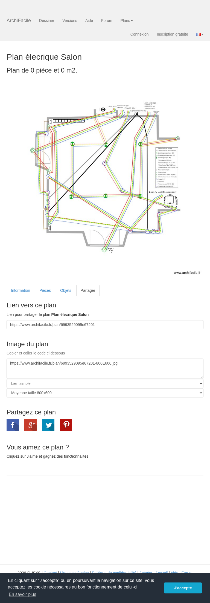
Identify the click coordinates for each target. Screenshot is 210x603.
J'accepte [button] (183, 588)
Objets (65, 290)
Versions (69, 20)
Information (20, 290)
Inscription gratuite (172, 34)
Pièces (45, 290)
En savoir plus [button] (22, 594)
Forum (106, 20)
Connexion (139, 34)
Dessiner (46, 20)
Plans (126, 20)
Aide (89, 20)
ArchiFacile (19, 20)
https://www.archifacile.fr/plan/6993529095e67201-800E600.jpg (105, 369)
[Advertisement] (52, 519)
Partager (88, 290)
